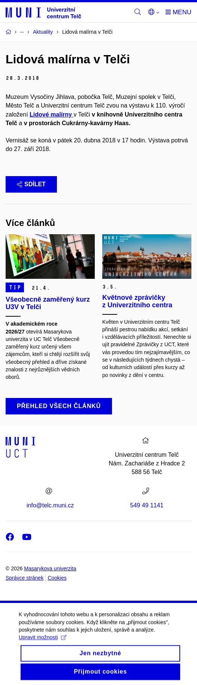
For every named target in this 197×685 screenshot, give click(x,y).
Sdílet (31, 184)
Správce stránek (24, 578)
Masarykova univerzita (50, 568)
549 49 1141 (147, 505)
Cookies (57, 578)
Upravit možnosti (42, 642)
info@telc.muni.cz (50, 505)
